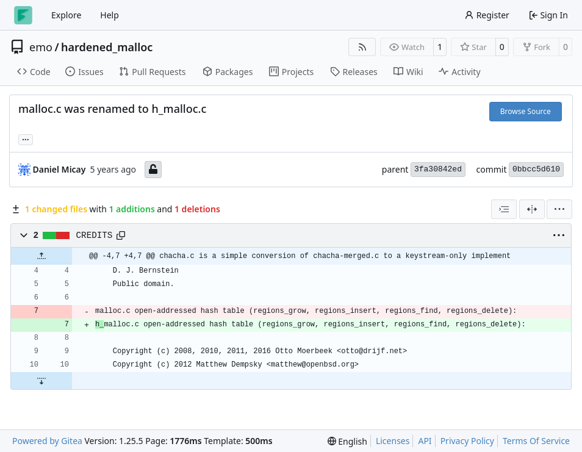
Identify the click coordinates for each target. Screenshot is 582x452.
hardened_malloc (107, 47)
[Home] (23, 15)
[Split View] (532, 209)
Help (109, 15)
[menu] (559, 209)
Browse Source (525, 111)
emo (40, 47)
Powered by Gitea (47, 441)
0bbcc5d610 (536, 169)
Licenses (393, 441)
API (424, 441)
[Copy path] (120, 235)
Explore (66, 15)
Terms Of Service (536, 441)
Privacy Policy (467, 441)
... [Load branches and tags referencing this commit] (25, 138)
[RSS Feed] (362, 47)
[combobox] (504, 209)
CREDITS (94, 235)
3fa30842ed (438, 169)
